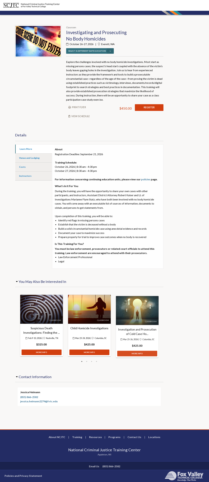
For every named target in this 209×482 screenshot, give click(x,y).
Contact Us (134, 437)
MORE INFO (41, 354)
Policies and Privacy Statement (23, 475)
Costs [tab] (22, 166)
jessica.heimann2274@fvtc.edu (39, 401)
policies (145, 179)
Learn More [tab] (26, 148)
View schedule (80, 116)
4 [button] (96, 361)
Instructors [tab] (25, 175)
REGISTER (149, 107)
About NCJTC (57, 437)
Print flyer (79, 107)
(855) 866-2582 (29, 397)
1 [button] (81, 361)
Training (77, 437)
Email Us (94, 466)
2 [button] (86, 361)
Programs (114, 437)
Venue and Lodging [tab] (29, 157)
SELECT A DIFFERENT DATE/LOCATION (87, 51)
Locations (154, 437)
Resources (95, 437)
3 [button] (91, 361)
